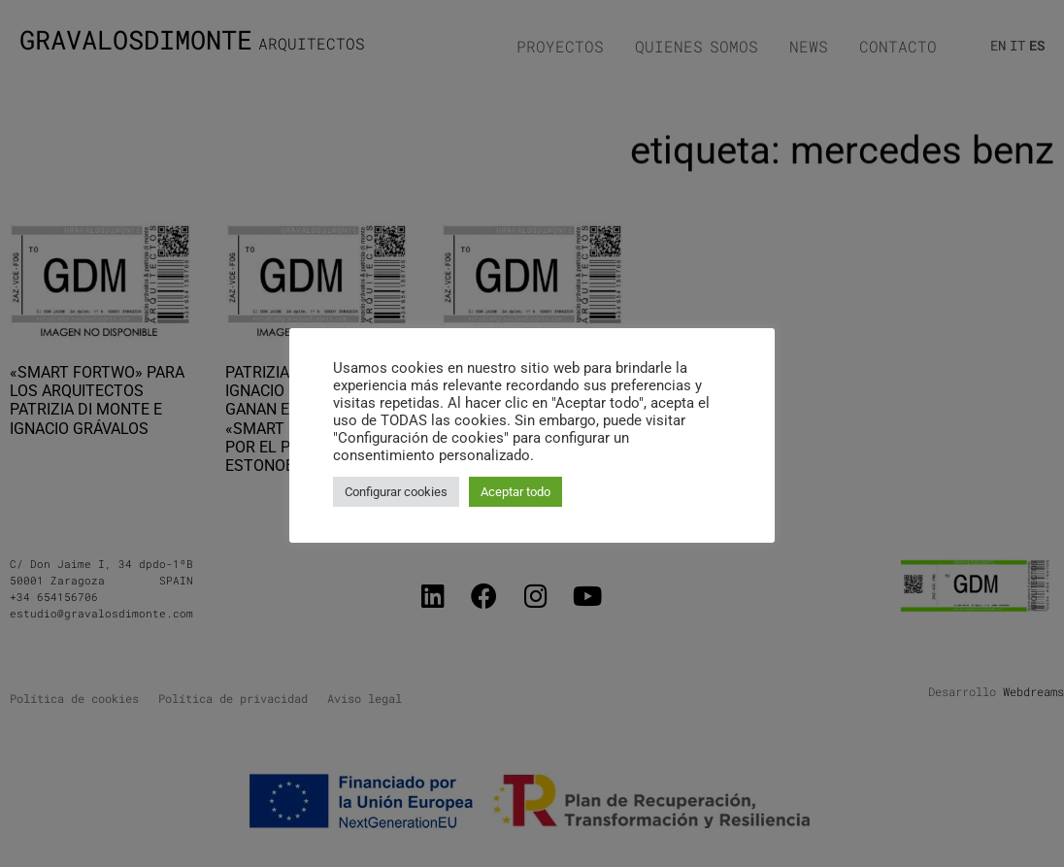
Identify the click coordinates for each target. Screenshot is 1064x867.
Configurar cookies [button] (396, 491)
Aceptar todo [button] (515, 491)
